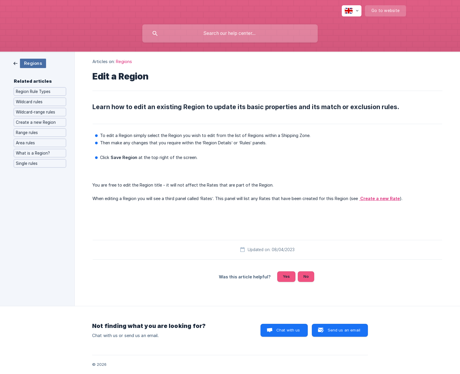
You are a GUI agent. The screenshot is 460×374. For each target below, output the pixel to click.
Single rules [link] (27, 163)
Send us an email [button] (344, 330)
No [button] (306, 276)
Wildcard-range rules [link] (35, 112)
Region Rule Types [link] (33, 91)
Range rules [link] (27, 132)
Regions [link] (124, 61)
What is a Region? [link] (33, 153)
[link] (29, 63)
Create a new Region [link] (36, 122)
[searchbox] (230, 33)
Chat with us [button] (288, 330)
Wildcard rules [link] (29, 101)
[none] (351, 10)
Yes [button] (286, 276)
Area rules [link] (25, 143)
